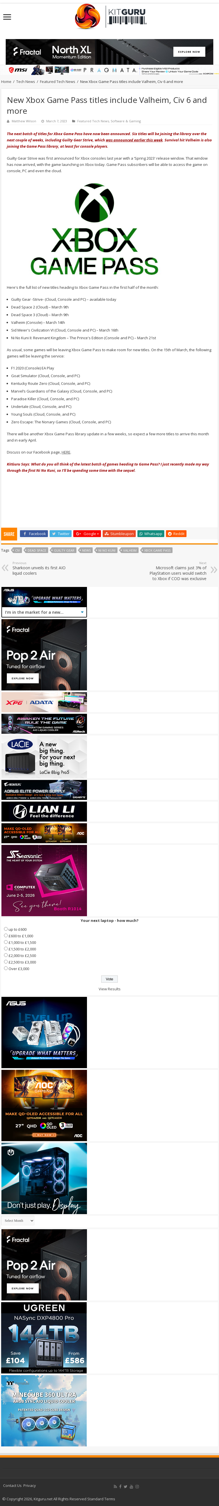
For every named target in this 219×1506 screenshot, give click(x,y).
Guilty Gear (64, 550)
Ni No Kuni (106, 550)
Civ (17, 550)
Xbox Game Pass (157, 550)
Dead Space (37, 550)
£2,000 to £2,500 (22, 955)
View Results (110, 988)
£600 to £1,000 (21, 935)
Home (6, 81)
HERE (66, 452)
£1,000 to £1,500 (22, 942)
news (86, 550)
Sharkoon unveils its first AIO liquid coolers (42, 568)
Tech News (25, 81)
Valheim (130, 550)
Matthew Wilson (24, 121)
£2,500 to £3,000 (22, 962)
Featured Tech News (57, 81)
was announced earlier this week (134, 140)
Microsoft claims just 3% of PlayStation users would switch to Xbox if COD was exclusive (177, 571)
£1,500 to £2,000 (22, 949)
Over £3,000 (19, 968)
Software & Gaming (126, 121)
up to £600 (18, 929)
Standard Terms (101, 1498)
